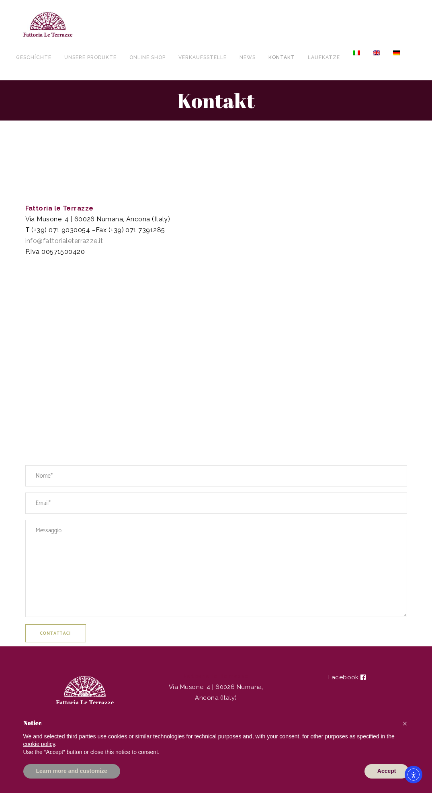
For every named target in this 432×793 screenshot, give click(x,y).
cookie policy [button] (39, 744)
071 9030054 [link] (69, 230)
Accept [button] (386, 771)
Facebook (347, 677)
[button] (405, 723)
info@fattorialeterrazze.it (64, 241)
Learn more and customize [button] (71, 771)
